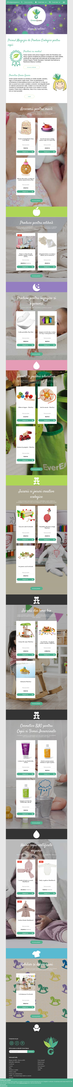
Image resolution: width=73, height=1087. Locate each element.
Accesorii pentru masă (36, 109)
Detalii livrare (41, 1062)
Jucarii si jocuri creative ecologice (36, 494)
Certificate (11, 1064)
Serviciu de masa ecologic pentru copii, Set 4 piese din (47, 139)
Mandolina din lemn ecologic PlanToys (47, 527)
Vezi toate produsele (36, 200)
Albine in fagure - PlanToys (25, 407)
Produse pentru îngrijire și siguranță (36, 300)
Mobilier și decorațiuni (36, 964)
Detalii (29, 96)
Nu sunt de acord (3, 1085)
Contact (11, 1066)
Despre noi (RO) (13, 1060)
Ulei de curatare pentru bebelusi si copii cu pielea (47, 761)
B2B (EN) (17, 1062)
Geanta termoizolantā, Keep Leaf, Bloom (26, 139)
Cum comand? (41, 1060)
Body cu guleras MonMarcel (47, 880)
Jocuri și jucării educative (36, 376)
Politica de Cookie (23, 1083)
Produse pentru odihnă (36, 223)
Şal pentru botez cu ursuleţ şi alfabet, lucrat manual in (47, 254)
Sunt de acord (3, 1084)
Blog (10, 1068)
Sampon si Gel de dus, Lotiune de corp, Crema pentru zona (47, 332)
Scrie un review (25, 144)
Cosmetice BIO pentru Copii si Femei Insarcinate (36, 728)
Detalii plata (41, 1064)
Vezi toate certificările (31, 67)
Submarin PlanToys (25, 681)
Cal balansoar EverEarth (26, 994)
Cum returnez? (41, 1066)
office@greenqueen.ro (13, 2)
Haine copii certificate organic (36, 847)
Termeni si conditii (13, 1070)
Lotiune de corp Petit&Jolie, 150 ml (26, 761)
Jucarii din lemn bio (36, 610)
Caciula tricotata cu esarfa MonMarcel (25, 881)
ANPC (39, 1070)
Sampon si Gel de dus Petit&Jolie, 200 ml (26, 801)
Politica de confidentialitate (15, 1073)
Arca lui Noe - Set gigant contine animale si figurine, (47, 642)
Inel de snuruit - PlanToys (47, 407)
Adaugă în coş (25, 151)
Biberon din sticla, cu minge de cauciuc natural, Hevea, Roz (25, 179)
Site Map (40, 1068)
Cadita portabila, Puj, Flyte (25, 332)
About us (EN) (21, 1060)
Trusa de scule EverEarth (26, 526)
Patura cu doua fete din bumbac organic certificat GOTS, (26, 255)
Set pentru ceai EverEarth (25, 566)
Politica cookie (12, 1071)
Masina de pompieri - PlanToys (25, 447)
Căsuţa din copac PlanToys (25, 642)
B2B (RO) (11, 1062)
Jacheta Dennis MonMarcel (25, 920)
